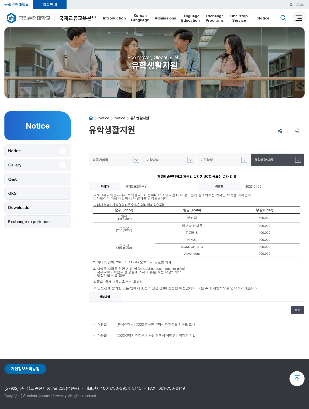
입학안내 (50, 4)
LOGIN (297, 5)
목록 (298, 310)
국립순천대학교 (16, 4)
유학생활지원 (263, 160)
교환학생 (206, 160)
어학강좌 (152, 160)
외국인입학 (100, 160)
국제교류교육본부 (77, 18)
